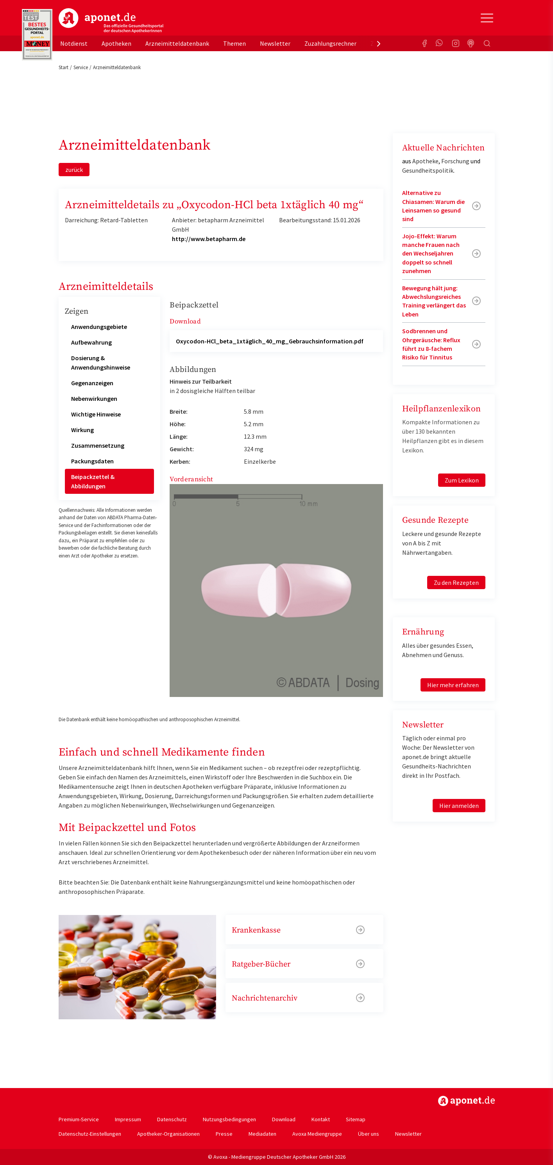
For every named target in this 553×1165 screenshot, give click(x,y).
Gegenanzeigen (92, 383)
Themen (234, 43)
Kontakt (320, 1119)
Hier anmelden (459, 805)
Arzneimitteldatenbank (177, 43)
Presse (224, 1133)
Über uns (368, 1133)
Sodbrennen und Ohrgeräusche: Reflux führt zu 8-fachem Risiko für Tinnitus (431, 344)
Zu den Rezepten (456, 582)
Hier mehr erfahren (453, 685)
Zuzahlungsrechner (330, 43)
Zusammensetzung (97, 445)
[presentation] (378, 43)
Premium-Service (79, 1119)
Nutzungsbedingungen (229, 1119)
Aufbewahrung (91, 342)
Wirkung (82, 430)
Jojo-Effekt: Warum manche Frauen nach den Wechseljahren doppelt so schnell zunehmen (431, 253)
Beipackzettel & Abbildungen (93, 481)
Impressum (128, 1119)
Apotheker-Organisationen (168, 1133)
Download (283, 1119)
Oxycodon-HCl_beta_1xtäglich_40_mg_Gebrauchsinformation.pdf (269, 341)
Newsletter (275, 43)
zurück (74, 169)
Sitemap (355, 1119)
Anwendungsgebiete (99, 327)
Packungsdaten (92, 461)
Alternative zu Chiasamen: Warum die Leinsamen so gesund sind (433, 206)
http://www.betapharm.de (208, 239)
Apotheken (116, 43)
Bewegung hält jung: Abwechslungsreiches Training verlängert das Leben (434, 301)
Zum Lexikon (462, 480)
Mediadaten (262, 1133)
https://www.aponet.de (466, 1101)
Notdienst (74, 43)
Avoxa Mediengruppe (317, 1133)
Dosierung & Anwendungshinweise (100, 362)
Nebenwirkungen (94, 398)
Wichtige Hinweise (96, 414)
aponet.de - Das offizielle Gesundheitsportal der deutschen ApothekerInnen (111, 20)
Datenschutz (172, 1119)
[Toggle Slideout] (487, 18)
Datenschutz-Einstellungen (90, 1133)
